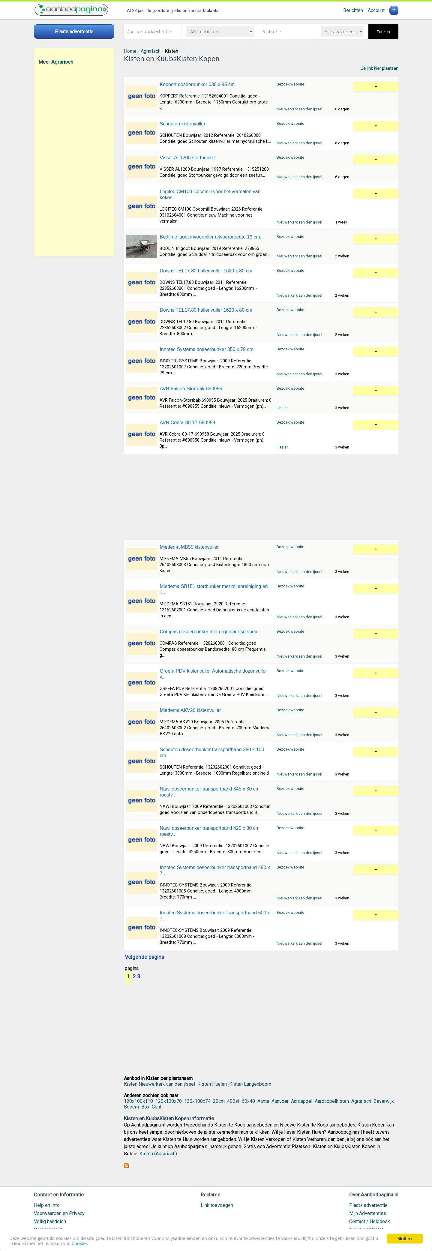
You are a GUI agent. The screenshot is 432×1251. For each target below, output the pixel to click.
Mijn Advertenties (367, 1213)
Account (376, 10)
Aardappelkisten (332, 1101)
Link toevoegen (217, 1205)
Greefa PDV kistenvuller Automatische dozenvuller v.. (213, 674)
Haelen (283, 408)
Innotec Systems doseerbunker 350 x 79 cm (206, 349)
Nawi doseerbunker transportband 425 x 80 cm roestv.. (210, 831)
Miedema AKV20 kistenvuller (190, 710)
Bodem (131, 1107)
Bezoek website (290, 84)
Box (145, 1107)
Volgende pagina (144, 957)
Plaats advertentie (368, 1205)
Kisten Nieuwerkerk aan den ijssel (159, 1084)
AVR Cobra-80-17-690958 (187, 422)
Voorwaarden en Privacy (59, 1213)
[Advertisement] (74, 160)
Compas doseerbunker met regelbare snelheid (209, 631)
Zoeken (383, 31)
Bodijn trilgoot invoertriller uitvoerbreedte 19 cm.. (211, 236)
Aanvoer (280, 1101)
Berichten (353, 10)
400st (233, 1101)
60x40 (248, 1101)
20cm (219, 1101)
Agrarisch (62, 62)
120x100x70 (168, 1101)
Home (130, 51)
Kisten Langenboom (250, 1084)
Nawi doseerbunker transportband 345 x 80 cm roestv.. (210, 791)
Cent (156, 1107)
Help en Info (47, 1205)
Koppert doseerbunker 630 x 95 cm (197, 84)
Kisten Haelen (212, 1084)
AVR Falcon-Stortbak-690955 (191, 388)
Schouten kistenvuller (182, 123)
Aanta (263, 1101)
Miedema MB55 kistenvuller (189, 547)
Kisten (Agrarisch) (158, 1153)
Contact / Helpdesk (369, 1221)
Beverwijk (384, 1101)
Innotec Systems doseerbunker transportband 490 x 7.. (215, 870)
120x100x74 (197, 1101)
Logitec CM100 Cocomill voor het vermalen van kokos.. (210, 194)
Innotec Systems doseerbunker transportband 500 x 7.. (215, 915)
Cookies (80, 1244)
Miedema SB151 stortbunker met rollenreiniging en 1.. (214, 589)
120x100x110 (138, 1101)
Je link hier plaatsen (379, 68)
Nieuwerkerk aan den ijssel (299, 109)
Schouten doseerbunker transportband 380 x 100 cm (212, 752)
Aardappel (301, 1101)
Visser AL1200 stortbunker (188, 157)
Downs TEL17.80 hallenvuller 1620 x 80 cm (206, 270)
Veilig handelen (50, 1221)
